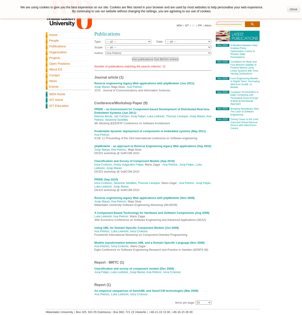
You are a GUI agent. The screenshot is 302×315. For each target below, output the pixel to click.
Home (53, 35)
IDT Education (58, 106)
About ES (55, 69)
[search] (233, 24)
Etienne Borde (103, 116)
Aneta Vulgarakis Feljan (128, 164)
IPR (200, 25)
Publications (57, 46)
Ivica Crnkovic (103, 164)
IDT (187, 25)
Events (54, 86)
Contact (54, 75)
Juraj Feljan (138, 116)
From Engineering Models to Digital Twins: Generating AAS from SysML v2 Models (245, 83)
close (293, 9)
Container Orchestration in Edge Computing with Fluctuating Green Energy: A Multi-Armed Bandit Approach (244, 98)
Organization (58, 52)
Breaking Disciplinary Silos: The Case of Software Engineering (245, 111)
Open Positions (59, 63)
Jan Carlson (121, 116)
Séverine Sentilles (116, 119)
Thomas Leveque (177, 116)
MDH (179, 25)
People (54, 40)
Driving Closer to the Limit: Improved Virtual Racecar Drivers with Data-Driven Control (244, 124)
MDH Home (57, 94)
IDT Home (56, 100)
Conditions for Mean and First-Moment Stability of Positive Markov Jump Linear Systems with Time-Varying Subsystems (244, 67)
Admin (208, 25)
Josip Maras (102, 86)
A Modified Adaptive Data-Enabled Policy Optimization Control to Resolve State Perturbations (244, 51)
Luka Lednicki (156, 116)
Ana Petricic (134, 86)
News (53, 81)
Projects (54, 58)
